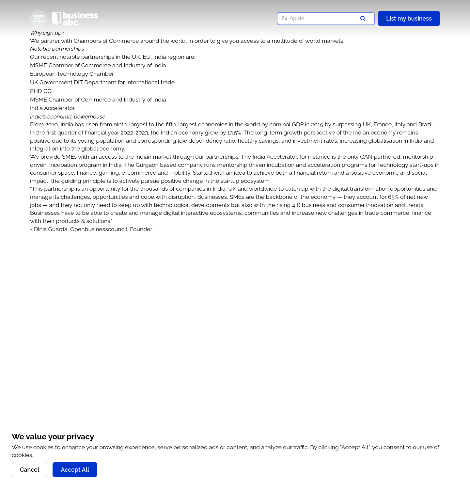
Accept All (75, 469)
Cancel (29, 469)
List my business (409, 18)
